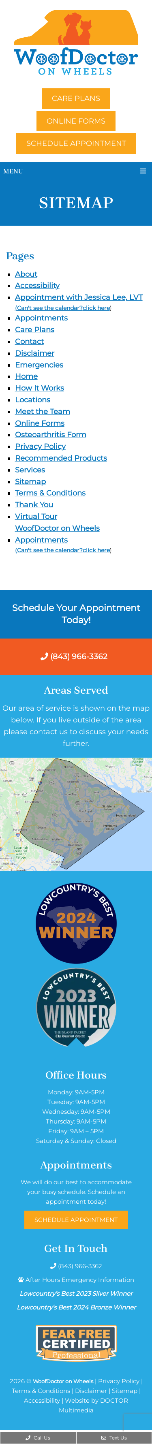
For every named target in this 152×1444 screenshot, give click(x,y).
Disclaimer (34, 353)
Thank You (34, 504)
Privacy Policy (40, 446)
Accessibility (37, 285)
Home (26, 376)
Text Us (114, 1438)
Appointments (41, 318)
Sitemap (30, 481)
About (26, 274)
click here (96, 308)
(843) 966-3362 (74, 656)
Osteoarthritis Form (50, 434)
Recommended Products (61, 458)
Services (30, 470)
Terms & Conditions (50, 493)
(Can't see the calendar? (49, 308)
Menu (13, 171)
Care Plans (76, 98)
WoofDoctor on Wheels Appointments (57, 534)
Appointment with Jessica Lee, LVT (79, 297)
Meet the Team (42, 411)
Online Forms (76, 121)
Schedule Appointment (76, 143)
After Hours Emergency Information (80, 1280)
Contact (29, 341)
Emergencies (39, 365)
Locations (32, 399)
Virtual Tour (36, 516)
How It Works (39, 388)
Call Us (38, 1438)
